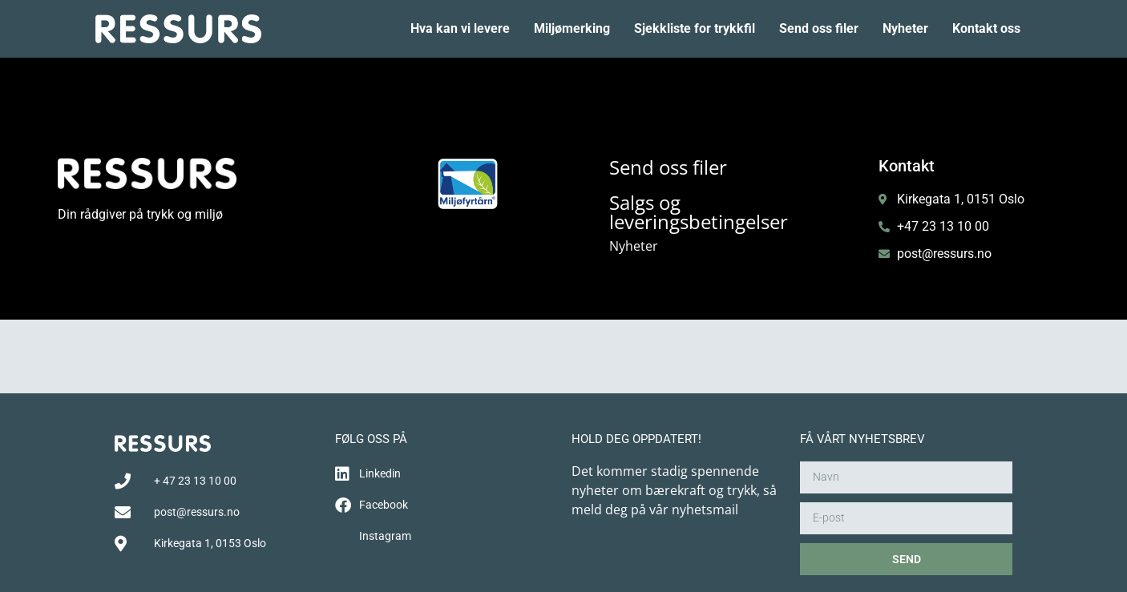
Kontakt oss (986, 28)
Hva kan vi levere (460, 28)
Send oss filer (818, 28)
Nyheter (905, 28)
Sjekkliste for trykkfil (694, 28)
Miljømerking (572, 28)
